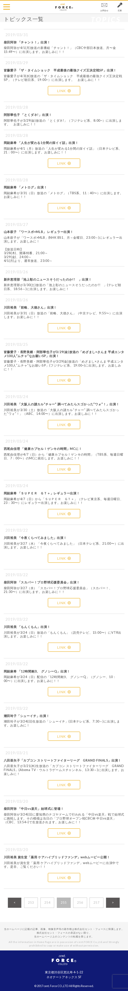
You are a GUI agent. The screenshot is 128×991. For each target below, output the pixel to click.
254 (47, 902)
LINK (64, 91)
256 (80, 902)
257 (96, 902)
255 (64, 902)
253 (31, 902)
